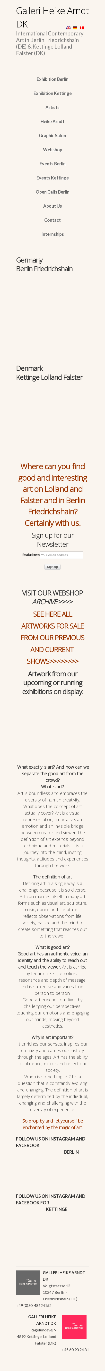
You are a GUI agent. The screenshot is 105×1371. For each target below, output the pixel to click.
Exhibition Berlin (53, 79)
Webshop (52, 149)
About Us (52, 206)
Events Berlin (53, 163)
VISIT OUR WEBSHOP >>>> (52, 597)
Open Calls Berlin (53, 192)
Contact (52, 220)
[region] (52, 297)
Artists (52, 107)
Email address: (52, 555)
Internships (52, 234)
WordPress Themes (80, 1365)
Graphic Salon (52, 135)
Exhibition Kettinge (53, 93)
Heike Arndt (52, 121)
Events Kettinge (52, 177)
